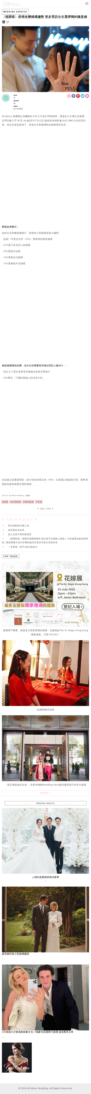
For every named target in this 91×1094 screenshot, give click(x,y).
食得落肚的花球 (16, 530)
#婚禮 (5, 502)
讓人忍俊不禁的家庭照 (19, 534)
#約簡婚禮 (15, 502)
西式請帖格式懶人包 (18, 525)
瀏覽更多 (45, 793)
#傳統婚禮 (28, 502)
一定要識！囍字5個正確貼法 (22, 547)
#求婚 (39, 502)
